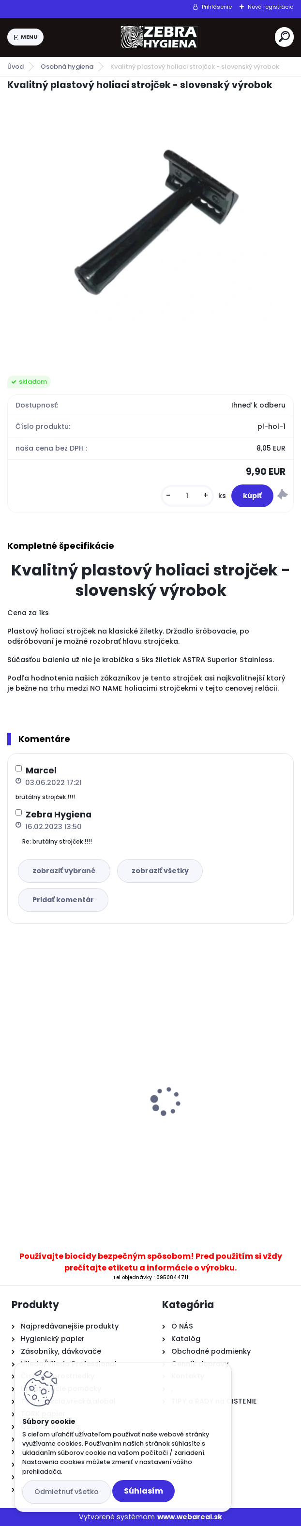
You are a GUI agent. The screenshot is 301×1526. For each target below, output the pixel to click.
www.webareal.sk (189, 1517)
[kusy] (187, 496)
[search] (284, 36)
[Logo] (159, 37)
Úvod (15, 66)
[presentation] (14, 1084)
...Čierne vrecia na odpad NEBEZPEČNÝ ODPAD (60, 1126)
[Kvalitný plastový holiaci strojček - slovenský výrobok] (150, 226)
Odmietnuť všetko (66, 1491)
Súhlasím (143, 1490)
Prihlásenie (217, 7)
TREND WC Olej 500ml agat (211, 1103)
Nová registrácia (271, 7)
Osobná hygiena (67, 66)
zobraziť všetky (160, 871)
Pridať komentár (63, 900)
